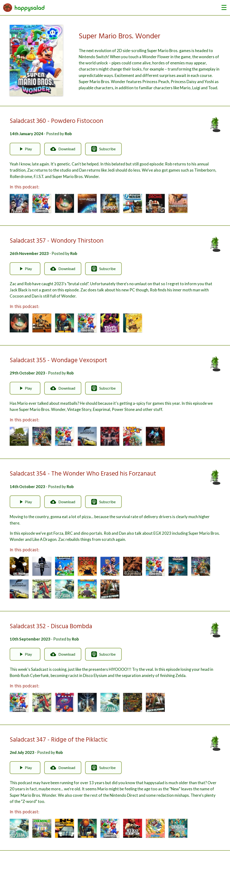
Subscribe (103, 149)
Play (25, 149)
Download (62, 149)
